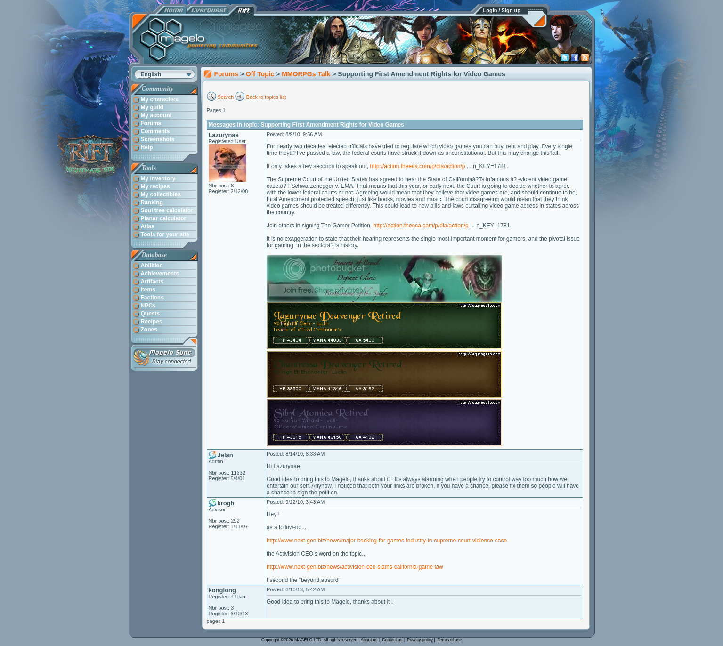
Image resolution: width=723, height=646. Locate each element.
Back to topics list (266, 97)
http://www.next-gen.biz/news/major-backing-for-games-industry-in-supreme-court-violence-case (387, 540)
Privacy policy (420, 640)
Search (226, 97)
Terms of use (450, 640)
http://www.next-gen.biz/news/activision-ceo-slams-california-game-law (355, 567)
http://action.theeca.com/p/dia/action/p (417, 166)
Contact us (392, 640)
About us (369, 640)
